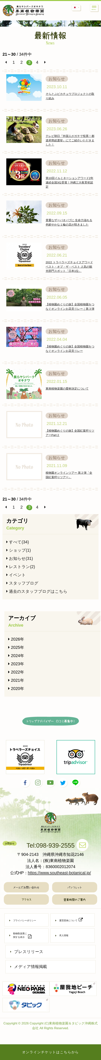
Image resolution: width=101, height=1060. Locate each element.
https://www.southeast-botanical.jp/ (59, 873)
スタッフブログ (22, 583)
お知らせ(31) (19, 558)
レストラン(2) (20, 566)
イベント (16, 575)
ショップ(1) (18, 550)
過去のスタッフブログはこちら (36, 591)
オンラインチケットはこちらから (50, 1052)
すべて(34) (17, 542)
